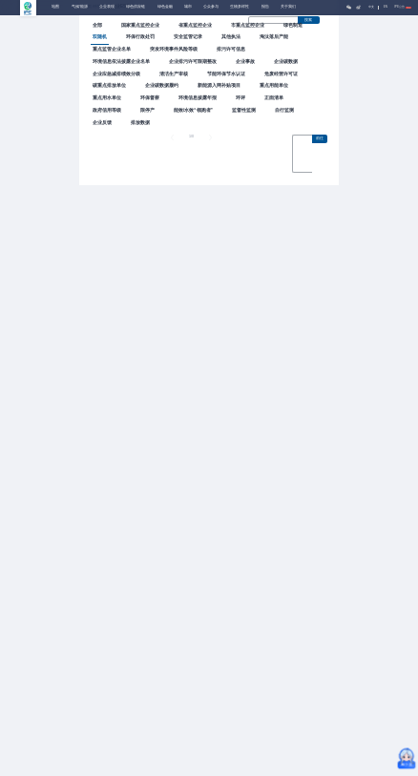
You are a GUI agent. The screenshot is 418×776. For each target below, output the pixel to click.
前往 (320, 138)
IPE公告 (402, 7)
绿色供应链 (135, 7)
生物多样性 (239, 7)
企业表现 (107, 7)
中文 (371, 7)
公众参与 (211, 7)
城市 (188, 7)
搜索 (308, 20)
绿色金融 (165, 7)
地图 (55, 7)
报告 (265, 7)
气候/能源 (80, 7)
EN (385, 7)
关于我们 (288, 7)
